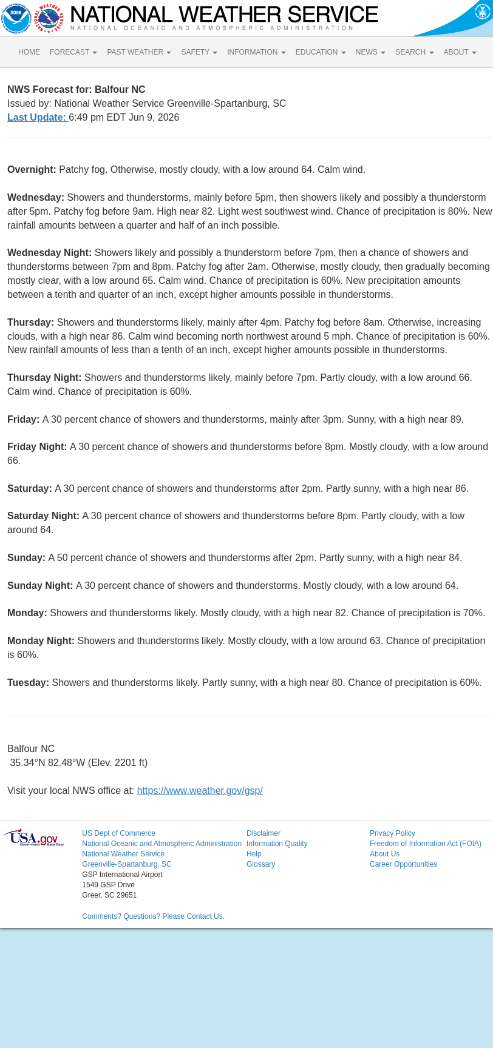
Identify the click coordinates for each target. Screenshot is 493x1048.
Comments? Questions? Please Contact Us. (153, 916)
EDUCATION (321, 52)
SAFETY (199, 52)
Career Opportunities (403, 864)
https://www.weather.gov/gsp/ (200, 790)
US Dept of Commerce (118, 833)
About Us (384, 854)
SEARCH (414, 52)
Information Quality (277, 843)
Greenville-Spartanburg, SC (126, 864)
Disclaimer (263, 833)
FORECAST (73, 52)
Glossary (260, 864)
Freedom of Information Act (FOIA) (425, 843)
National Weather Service (123, 854)
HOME (29, 52)
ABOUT (460, 52)
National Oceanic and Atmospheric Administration (162, 843)
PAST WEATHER (139, 52)
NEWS (371, 52)
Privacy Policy (392, 833)
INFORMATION (256, 52)
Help (254, 854)
